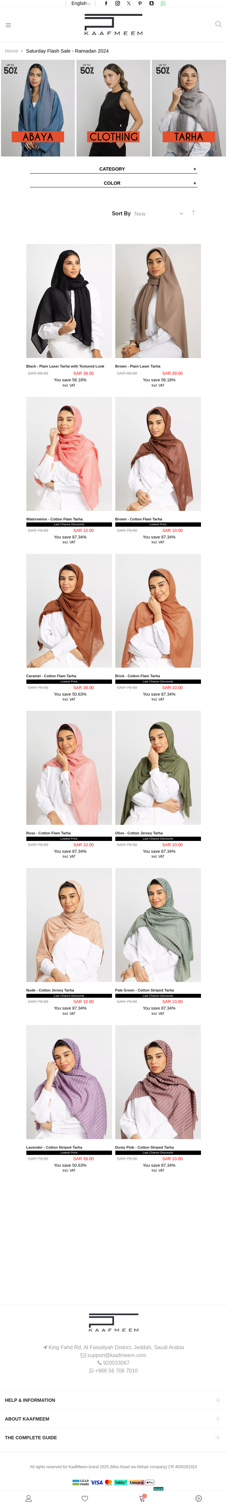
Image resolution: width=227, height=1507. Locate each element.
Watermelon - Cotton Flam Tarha (54, 519)
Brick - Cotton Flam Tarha (137, 676)
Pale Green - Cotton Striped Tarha (144, 990)
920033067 (116, 1363)
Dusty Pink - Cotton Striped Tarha (144, 1147)
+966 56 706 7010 (116, 1371)
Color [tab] (112, 183)
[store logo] (113, 24)
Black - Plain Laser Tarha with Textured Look (65, 366)
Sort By (121, 213)
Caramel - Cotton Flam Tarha (51, 676)
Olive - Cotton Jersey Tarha (139, 833)
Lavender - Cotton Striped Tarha (54, 1147)
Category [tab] (112, 169)
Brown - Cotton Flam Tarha (138, 519)
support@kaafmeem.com (116, 1355)
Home (11, 51)
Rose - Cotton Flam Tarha (48, 833)
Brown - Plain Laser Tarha (137, 366)
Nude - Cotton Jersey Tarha (50, 990)
